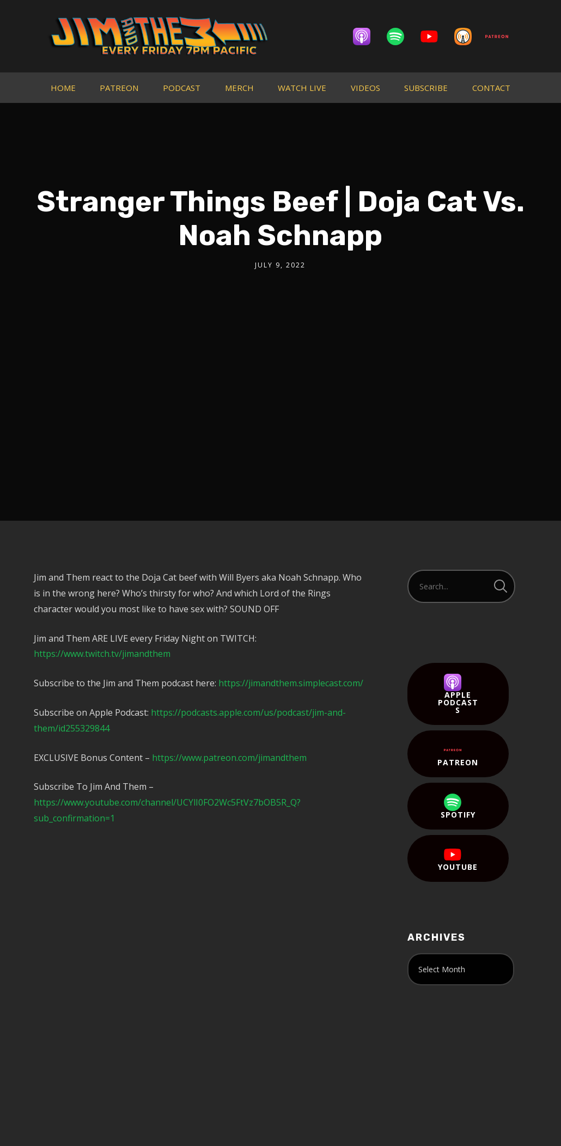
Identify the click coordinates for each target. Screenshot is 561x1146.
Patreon (457, 754)
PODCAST (181, 87)
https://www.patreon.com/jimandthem (229, 758)
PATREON (119, 87)
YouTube (458, 859)
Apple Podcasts (458, 694)
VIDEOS (365, 87)
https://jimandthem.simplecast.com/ (290, 683)
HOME (63, 87)
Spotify (458, 807)
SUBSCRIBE (426, 87)
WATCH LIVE (302, 87)
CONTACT (491, 87)
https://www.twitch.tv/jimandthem (102, 654)
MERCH (239, 87)
